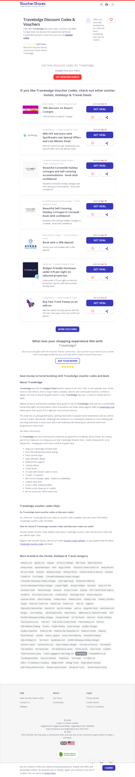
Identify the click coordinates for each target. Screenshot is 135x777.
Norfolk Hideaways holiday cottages (37, 617)
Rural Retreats (27, 635)
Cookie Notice (92, 702)
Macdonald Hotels (54, 612)
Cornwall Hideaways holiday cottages (57, 201)
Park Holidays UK (86, 622)
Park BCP (45, 622)
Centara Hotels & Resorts (91, 572)
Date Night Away (66, 581)
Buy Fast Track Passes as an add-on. (60, 303)
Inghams (90, 603)
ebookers (91, 585)
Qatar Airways (73, 626)
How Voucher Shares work (31, 698)
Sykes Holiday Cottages (52, 235)
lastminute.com (107, 608)
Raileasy (102, 631)
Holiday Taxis (90, 599)
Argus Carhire (65, 567)
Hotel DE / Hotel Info (38, 603)
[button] (107, 4)
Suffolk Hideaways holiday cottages (83, 640)
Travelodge (81, 653)
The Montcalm (41, 649)
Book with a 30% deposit (58, 242)
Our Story (57, 698)
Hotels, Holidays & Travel (67, 104)
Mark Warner (70, 612)
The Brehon (105, 644)
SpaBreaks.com (49, 130)
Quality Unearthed (29, 631)
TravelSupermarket (29, 658)
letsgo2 (24, 612)
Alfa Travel (80, 562)
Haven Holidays (44, 599)
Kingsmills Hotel (90, 608)
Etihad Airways (44, 590)
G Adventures (62, 594)
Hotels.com (47, 264)
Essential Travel (28, 590)
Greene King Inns (94, 594)
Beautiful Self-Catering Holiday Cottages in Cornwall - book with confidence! (62, 212)
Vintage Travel (72, 662)
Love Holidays (36, 612)
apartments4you (42, 567)
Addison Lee (26, 562)
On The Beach (78, 617)
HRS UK (79, 603)
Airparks (50, 562)
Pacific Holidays (105, 617)
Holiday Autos (60, 599)
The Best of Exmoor (88, 644)
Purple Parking (48, 104)
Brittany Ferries (70, 572)
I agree (109, 767)
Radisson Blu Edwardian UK (66, 631)
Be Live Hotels (27, 572)
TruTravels (76, 658)
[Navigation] (112, 4)
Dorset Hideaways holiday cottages (37, 585)
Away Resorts (107, 567)
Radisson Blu (46, 631)
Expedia (83, 590)
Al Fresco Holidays (65, 562)
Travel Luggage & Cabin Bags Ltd (59, 653)
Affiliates (24, 706)
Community (58, 702)
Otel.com (91, 617)
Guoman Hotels (28, 599)
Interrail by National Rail (31, 608)
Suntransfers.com (45, 644)
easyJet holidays (77, 585)
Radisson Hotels (88, 631)
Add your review (67, 360)
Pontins (46, 626)
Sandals (39, 635)
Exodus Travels (71, 590)
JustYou (77, 608)
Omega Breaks (62, 617)
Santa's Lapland (52, 635)
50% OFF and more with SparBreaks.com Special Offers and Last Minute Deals (62, 137)
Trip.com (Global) (48, 658)
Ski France (44, 640)
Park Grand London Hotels (64, 622)
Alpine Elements (95, 562)
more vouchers (67, 329)
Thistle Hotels (81, 649)
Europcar (57, 590)
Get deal (100, 109)
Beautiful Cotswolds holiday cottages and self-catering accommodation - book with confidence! (60, 173)
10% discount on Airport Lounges (58, 109)
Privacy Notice (92, 698)
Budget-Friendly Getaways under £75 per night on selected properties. (59, 271)
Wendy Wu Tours (76, 667)
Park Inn (100, 622)
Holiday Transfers (106, 599)
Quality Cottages (89, 626)
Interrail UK (50, 608)
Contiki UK (25, 576)
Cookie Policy (42, 773)
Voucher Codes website (74, 540)
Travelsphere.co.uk (97, 653)
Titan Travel (95, 649)
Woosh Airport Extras (97, 667)
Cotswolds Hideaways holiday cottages (58, 160)
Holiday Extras (48, 298)
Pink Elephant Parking (30, 626)
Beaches (40, 572)
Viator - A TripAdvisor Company (35, 662)
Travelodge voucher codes (32, 544)
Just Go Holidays (64, 608)
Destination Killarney (85, 581)
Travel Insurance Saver (31, 653)
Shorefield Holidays (92, 635)
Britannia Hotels (54, 572)
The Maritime (27, 649)
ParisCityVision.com (29, 622)
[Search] (101, 4)
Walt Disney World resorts (32, 667)
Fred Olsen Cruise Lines (42, 594)
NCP (111, 612)
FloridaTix (25, 594)
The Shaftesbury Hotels (62, 649)
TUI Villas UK (89, 658)
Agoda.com (39, 562)
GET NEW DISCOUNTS (67, 77)
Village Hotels (57, 662)
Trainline (107, 649)
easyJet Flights (61, 585)
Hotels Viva (56, 603)
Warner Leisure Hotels (57, 667)
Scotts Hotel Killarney (71, 635)
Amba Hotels (26, 567)
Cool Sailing (38, 576)
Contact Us (25, 702)
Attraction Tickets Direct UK (86, 567)
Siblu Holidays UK (28, 640)
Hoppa (24, 603)
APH (54, 567)
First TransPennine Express (101, 590)
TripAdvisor (64, 658)
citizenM (109, 572)
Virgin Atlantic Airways (91, 662)
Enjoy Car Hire (104, 585)
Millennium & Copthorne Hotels (93, 612)
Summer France (28, 644)
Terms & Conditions (95, 706)
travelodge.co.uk (107, 407)
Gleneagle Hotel (77, 594)
